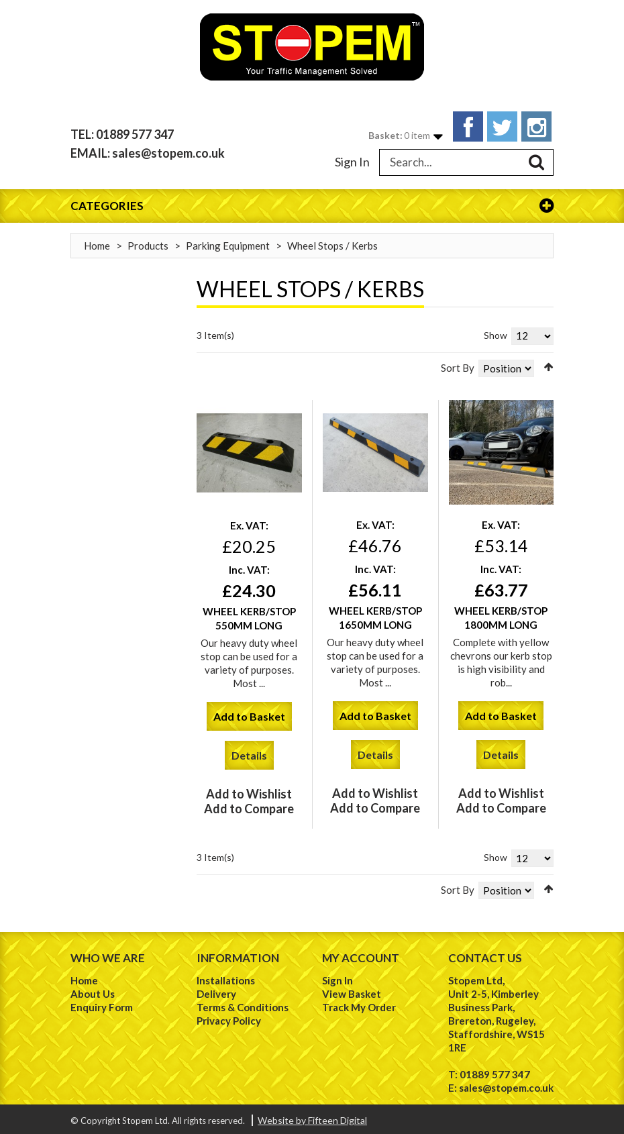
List (220, 361)
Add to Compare (249, 805)
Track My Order (359, 1004)
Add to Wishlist (249, 791)
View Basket (351, 990)
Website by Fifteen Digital (312, 1117)
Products (147, 242)
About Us (92, 990)
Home (97, 242)
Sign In (352, 158)
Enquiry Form (101, 1004)
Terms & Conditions (243, 1004)
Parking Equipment (228, 242)
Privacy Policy (229, 1017)
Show (495, 332)
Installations (226, 977)
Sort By (457, 364)
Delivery (216, 990)
